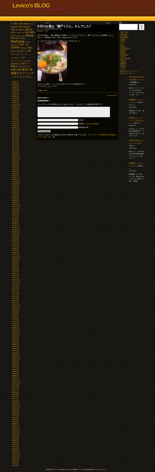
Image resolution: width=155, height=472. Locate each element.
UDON (45, 90)
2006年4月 (15, 421)
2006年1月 (15, 428)
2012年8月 (15, 263)
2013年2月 (15, 250)
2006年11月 (16, 407)
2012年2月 (15, 275)
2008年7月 (15, 365)
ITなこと (123, 43)
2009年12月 (16, 330)
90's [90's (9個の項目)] (21, 24)
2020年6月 (15, 86)
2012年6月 (15, 267)
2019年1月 (15, 102)
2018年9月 (15, 111)
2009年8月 (15, 338)
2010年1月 (15, 328)
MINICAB (123, 50)
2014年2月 (15, 225)
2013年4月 (15, 246)
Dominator (123, 34)
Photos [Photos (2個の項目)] (27, 42)
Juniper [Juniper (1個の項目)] (18, 32)
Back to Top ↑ (102, 469)
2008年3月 (15, 373)
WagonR (123, 62)
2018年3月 (15, 123)
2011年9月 (15, 286)
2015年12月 (16, 180)
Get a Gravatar (91, 124)
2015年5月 (15, 194)
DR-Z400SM (124, 38)
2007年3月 (15, 399)
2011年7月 (15, 290)
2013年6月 (15, 242)
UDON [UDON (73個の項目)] (15, 47)
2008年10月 (16, 359)
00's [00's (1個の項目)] (12, 24)
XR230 (122, 65)
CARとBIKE (124, 32)
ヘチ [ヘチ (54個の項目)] (23, 57)
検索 (120, 23)
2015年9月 (15, 186)
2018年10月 (16, 109)
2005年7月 (15, 440)
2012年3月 (15, 273)
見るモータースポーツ (127, 73)
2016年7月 (15, 165)
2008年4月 (15, 371)
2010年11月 (16, 307)
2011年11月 (16, 282)
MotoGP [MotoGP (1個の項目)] (13, 36)
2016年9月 (15, 161)
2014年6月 (15, 217)
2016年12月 (16, 155)
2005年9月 (15, 436)
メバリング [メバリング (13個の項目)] (16, 61)
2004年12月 (16, 453)
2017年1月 (15, 152)
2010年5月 (15, 319)
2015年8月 (15, 188)
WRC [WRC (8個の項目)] (29, 48)
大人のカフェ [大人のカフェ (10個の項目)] (24, 66)
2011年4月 (15, 296)
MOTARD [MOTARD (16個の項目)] (30, 32)
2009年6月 (15, 342)
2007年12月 (16, 380)
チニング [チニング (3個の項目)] (24, 54)
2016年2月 (15, 175)
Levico (41, 29)
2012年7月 (15, 265)
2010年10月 (16, 309)
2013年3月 (15, 248)
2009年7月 (15, 340)
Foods (46, 31)
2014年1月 (15, 228)
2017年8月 (15, 138)
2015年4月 (15, 196)
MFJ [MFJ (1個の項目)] (23, 32)
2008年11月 (16, 357)
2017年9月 (15, 136)
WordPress (69, 469)
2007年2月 (15, 401)
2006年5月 (15, 419)
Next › (108, 23)
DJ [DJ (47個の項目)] (20, 26)
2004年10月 (16, 457)
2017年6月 (15, 142)
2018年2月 (15, 125)
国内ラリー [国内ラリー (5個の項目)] (25, 64)
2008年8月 (15, 363)
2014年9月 (15, 211)
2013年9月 (15, 236)
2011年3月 (15, 298)
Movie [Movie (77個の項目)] (30, 35)
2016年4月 (15, 171)
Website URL (84, 127)
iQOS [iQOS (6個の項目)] (13, 32)
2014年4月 (15, 221)
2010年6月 (15, 317)
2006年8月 (15, 413)
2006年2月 (15, 426)
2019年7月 (15, 92)
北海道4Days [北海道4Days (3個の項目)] (15, 64)
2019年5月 (15, 94)
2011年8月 (15, 288)
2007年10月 (16, 384)
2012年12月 (16, 255)
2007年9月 (15, 386)
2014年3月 (15, 223)
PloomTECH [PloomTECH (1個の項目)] (14, 45)
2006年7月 (15, 415)
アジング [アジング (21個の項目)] (15, 54)
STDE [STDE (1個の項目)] (27, 45)
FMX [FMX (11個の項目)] (13, 29)
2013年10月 (16, 234)
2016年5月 (15, 169)
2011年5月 (15, 294)
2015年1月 (15, 202)
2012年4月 (15, 271)
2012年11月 (16, 257)
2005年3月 (15, 449)
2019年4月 (15, 96)
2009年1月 (15, 353)
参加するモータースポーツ (129, 71)
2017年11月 (16, 132)
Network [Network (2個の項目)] (22, 38)
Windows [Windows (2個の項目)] (23, 48)
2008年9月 (15, 361)
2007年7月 (15, 390)
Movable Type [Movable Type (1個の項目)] (21, 36)
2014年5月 (15, 219)
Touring (122, 60)
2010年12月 (16, 305)
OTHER (123, 53)
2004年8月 (15, 461)
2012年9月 (15, 261)
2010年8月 (15, 313)
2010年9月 (15, 311)
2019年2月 (15, 100)
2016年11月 (16, 157)
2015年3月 (15, 198)
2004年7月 (15, 463)
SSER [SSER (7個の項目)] (21, 45)
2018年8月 (15, 113)
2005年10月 (16, 434)
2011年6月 (15, 292)
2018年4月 (15, 121)
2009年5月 (15, 344)
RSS (96, 469)
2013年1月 (15, 253)
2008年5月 (15, 369)
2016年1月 (15, 177)
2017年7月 (15, 140)
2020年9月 (15, 84)
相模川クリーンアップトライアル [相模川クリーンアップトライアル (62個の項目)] (22, 75)
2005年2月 (15, 451)
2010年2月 (15, 326)
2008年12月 (16, 355)
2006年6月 (15, 417)
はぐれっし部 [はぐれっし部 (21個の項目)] (24, 50)
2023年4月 (15, 82)
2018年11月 (16, 107)
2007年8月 (15, 388)
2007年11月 (16, 382)
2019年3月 (15, 98)
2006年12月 (16, 405)
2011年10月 (16, 284)
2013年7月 (15, 240)
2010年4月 (15, 321)
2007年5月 (15, 394)
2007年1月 (15, 403)
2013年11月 (16, 232)
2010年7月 (15, 315)
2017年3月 (15, 148)
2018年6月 (15, 117)
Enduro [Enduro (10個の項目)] (26, 27)
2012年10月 (16, 259)
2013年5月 (15, 244)
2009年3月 (15, 348)
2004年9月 (15, 459)
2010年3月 (15, 323)
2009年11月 (16, 332)
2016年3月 (15, 173)
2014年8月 (15, 213)
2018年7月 (15, 115)
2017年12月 (16, 130)
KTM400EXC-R (125, 48)
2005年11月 (16, 432)
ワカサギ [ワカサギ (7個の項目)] (27, 61)
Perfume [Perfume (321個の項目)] (17, 41)
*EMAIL (88, 124)
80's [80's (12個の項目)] (16, 23)
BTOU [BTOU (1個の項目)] (32, 24)
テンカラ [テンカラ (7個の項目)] (15, 58)
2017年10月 (16, 134)
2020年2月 (15, 88)
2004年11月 (16, 455)
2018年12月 (16, 104)
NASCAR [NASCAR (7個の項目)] (15, 38)
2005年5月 (15, 444)
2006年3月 (15, 424)
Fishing (122, 39)
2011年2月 (15, 301)
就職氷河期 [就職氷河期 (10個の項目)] (16, 70)
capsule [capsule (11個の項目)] (14, 27)
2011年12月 (16, 280)
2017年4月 (15, 146)
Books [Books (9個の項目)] (26, 24)
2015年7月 (15, 190)
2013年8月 (15, 238)
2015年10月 (16, 184)
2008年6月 (15, 367)
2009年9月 (15, 336)
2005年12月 (16, 430)
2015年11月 (16, 182)
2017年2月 (15, 150)
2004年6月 (15, 465)
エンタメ (123, 69)
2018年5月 (15, 119)
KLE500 (123, 46)
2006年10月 (16, 409)
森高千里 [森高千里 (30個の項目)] (27, 69)
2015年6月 (15, 192)
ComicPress (81, 469)
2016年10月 (16, 159)
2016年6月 (15, 167)
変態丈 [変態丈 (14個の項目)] (14, 66)
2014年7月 (15, 215)
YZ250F (123, 67)
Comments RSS (112, 95)
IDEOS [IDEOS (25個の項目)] (28, 29)
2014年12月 (16, 205)
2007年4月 (15, 396)
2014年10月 (16, 209)
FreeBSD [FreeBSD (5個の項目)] (20, 30)
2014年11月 (16, 207)
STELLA (123, 57)
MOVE (122, 52)
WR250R (123, 64)
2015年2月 (15, 200)
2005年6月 (15, 442)
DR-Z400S (123, 36)
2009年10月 (16, 334)
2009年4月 (15, 346)
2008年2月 (15, 376)
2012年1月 (15, 278)
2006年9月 (15, 411)
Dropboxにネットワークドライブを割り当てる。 (136, 120)
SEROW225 (124, 55)
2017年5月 (15, 144)
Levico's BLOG (31, 5)
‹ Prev (46, 23)
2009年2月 (15, 351)
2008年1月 (15, 378)
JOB (121, 45)
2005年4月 (15, 446)
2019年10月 (16, 90)
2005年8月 (15, 438)
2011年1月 (15, 303)
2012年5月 (15, 269)
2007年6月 (15, 392)
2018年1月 (15, 127)
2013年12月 (16, 230)
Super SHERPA (125, 58)
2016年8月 (15, 163)
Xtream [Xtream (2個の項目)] (13, 51)
